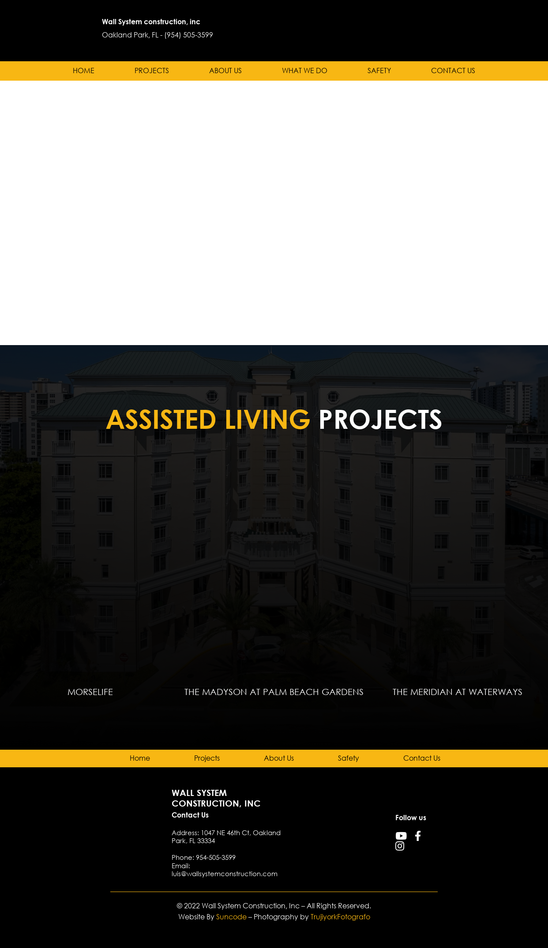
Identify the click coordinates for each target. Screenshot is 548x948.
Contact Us (453, 71)
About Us (225, 71)
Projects (152, 71)
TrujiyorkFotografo (340, 916)
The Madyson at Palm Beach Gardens (274, 691)
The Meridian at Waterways (457, 691)
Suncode (231, 916)
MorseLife (90, 691)
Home (83, 71)
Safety (379, 71)
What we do (304, 71)
